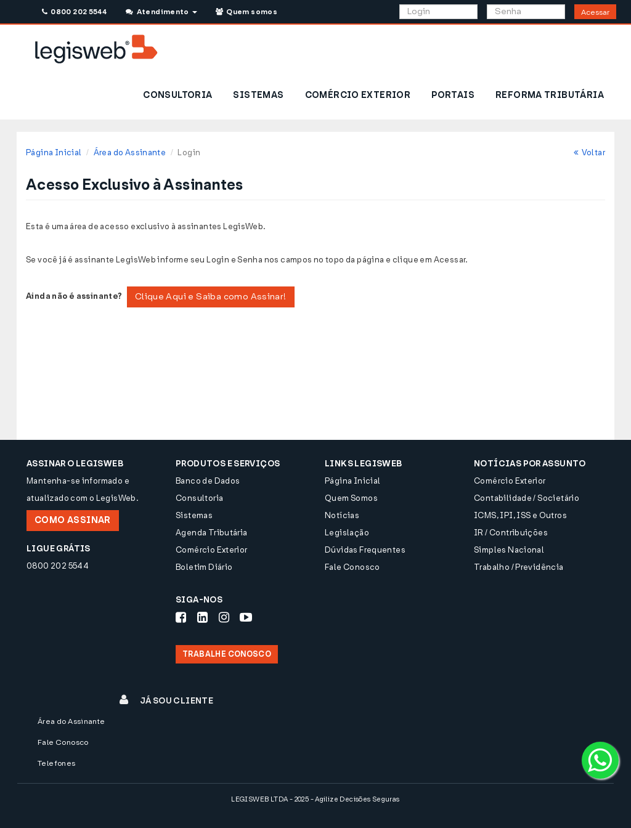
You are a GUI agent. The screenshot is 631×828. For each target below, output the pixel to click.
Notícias (342, 515)
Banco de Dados (208, 481)
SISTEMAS (258, 95)
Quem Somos (351, 498)
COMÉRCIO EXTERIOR (358, 95)
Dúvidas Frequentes (365, 550)
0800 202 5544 (74, 12)
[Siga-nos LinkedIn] (202, 617)
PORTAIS (452, 95)
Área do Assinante (130, 152)
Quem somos (246, 12)
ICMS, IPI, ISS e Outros (520, 515)
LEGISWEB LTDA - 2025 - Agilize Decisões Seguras (315, 799)
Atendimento (161, 12)
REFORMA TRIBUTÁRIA (549, 95)
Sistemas (194, 515)
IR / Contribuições (511, 532)
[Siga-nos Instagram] (224, 617)
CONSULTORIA (177, 95)
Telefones (57, 763)
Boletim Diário (204, 567)
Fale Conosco (352, 567)
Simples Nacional (509, 550)
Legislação (347, 532)
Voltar (589, 152)
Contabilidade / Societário (526, 498)
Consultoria (199, 498)
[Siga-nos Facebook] (181, 617)
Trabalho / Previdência (519, 567)
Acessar (595, 12)
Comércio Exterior (212, 550)
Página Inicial (53, 152)
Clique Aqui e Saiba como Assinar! (211, 296)
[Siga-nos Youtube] (246, 617)
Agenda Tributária (212, 532)
